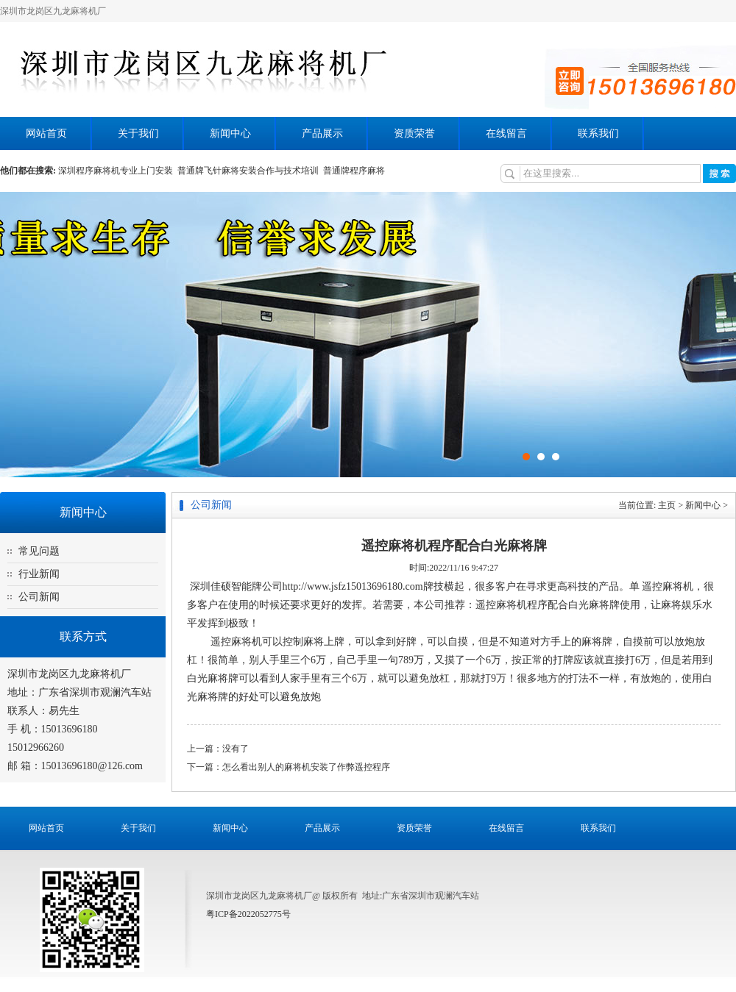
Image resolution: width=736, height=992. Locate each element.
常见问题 (39, 551)
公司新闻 (39, 596)
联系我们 (598, 133)
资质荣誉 (414, 133)
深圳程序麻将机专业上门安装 (117, 170)
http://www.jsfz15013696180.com (353, 586)
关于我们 (138, 133)
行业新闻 (39, 573)
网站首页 (46, 133)
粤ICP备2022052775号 (248, 914)
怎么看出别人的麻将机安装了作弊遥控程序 (306, 767)
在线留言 (506, 133)
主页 (667, 505)
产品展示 (322, 133)
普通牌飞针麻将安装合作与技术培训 (250, 170)
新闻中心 (230, 133)
